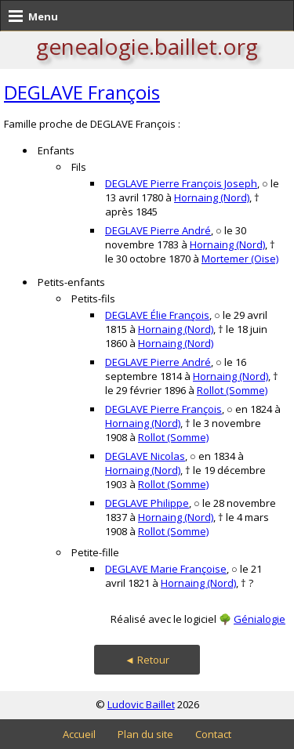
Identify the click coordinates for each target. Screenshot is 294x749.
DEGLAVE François (82, 92)
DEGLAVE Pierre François (163, 409)
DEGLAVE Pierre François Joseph (181, 183)
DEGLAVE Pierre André (158, 230)
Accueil (79, 734)
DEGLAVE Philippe (147, 503)
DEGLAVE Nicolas (145, 456)
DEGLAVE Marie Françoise (166, 569)
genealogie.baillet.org (147, 46)
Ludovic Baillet (141, 704)
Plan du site (145, 734)
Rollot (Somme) (232, 390)
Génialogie (259, 619)
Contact (213, 734)
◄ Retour (147, 660)
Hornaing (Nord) (211, 197)
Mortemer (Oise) (239, 258)
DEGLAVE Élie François (157, 315)
